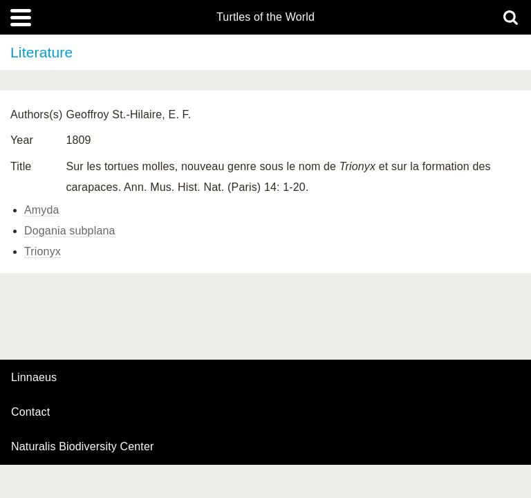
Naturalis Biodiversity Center (82, 446)
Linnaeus (34, 377)
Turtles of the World (265, 17)
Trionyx (42, 251)
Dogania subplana (69, 231)
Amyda (41, 210)
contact (30, 412)
